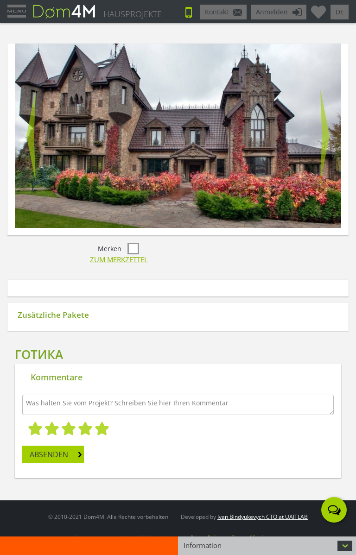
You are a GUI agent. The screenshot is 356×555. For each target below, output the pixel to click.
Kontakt (217, 11)
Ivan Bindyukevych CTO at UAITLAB (262, 517)
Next (325, 136)
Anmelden (272, 11)
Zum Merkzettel (119, 260)
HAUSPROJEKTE (132, 13)
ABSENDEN (49, 454)
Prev (31, 136)
